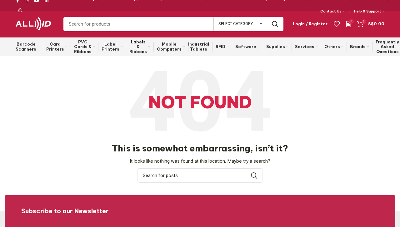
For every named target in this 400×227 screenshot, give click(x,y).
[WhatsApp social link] (20, 10)
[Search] (173, 24)
